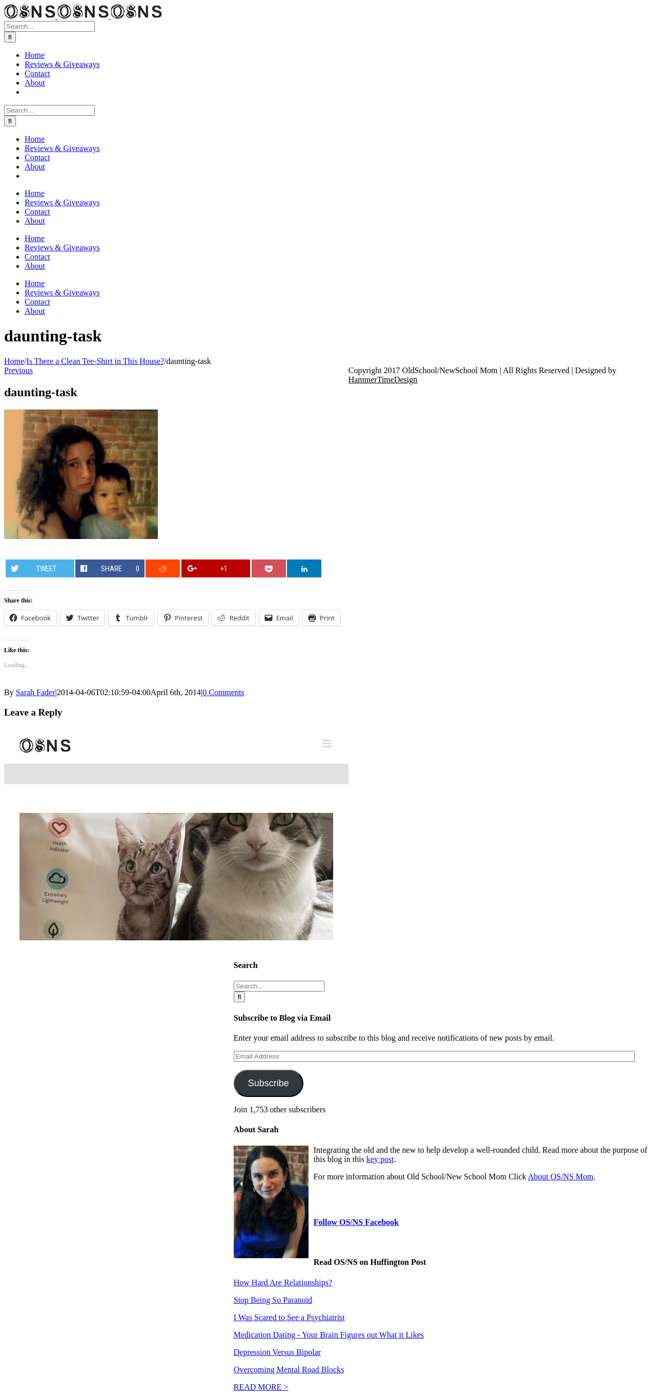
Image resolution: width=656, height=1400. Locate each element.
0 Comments (223, 692)
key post (380, 1159)
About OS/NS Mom (560, 1176)
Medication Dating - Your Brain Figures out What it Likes (329, 1334)
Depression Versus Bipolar (277, 1352)
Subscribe (268, 1083)
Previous (18, 370)
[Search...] (49, 26)
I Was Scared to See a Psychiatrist (289, 1317)
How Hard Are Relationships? (283, 1282)
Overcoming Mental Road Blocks (289, 1369)
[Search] (10, 37)
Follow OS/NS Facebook (356, 1222)
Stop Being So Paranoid (273, 1300)
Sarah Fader (35, 692)
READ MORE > (261, 1387)
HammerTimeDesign (383, 379)
